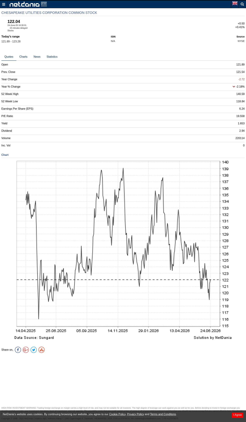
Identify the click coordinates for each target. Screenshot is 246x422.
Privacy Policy (135, 414)
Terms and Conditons (163, 414)
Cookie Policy (117, 414)
